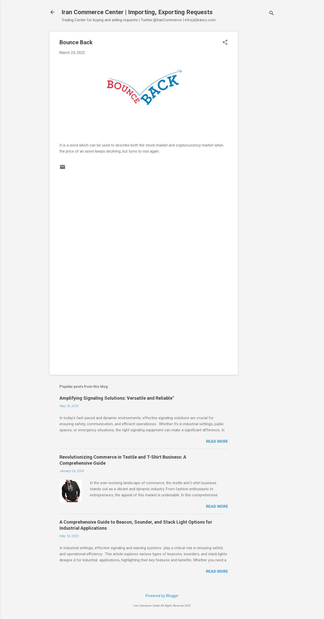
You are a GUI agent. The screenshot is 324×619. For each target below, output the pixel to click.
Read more (217, 441)
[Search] (272, 14)
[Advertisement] (258, 107)
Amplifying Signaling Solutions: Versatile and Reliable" (116, 398)
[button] (225, 42)
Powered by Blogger (162, 595)
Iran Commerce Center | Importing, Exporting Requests (137, 12)
